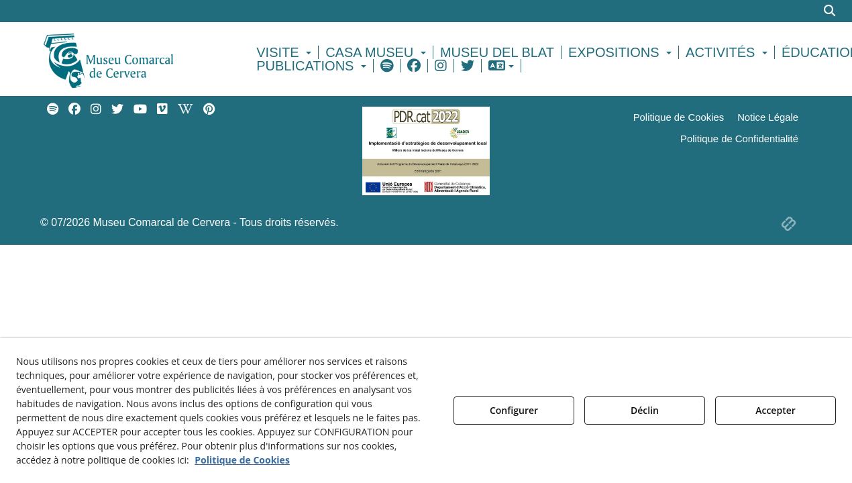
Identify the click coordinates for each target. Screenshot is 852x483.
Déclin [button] (645, 410)
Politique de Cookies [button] (242, 459)
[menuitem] (286, 52)
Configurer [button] (514, 410)
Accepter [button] (775, 410)
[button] (132, 59)
